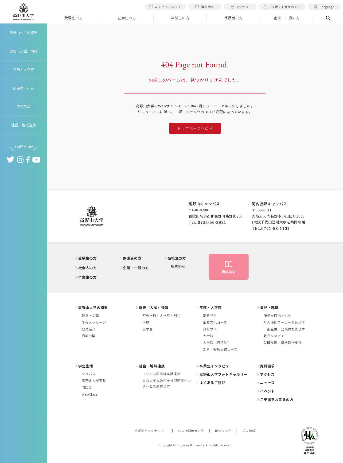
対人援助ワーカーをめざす (284, 322)
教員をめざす (274, 335)
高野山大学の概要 (23, 32)
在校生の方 (177, 258)
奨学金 (147, 329)
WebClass (89, 394)
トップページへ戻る (195, 128)
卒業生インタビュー (216, 365)
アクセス (240, 6)
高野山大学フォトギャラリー (223, 374)
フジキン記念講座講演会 (161, 373)
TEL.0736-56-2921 (207, 222)
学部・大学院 (210, 307)
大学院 (208, 335)
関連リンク (223, 430)
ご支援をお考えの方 (276, 399)
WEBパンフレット (165, 6)
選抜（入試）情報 (153, 307)
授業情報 (178, 266)
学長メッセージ (94, 322)
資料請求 (204, 6)
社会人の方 (87, 267)
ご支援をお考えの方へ (282, 6)
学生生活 (85, 365)
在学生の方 (127, 17)
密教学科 (210, 315)
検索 (328, 17)
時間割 (87, 387)
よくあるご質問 (212, 382)
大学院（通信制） (217, 342)
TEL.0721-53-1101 (271, 228)
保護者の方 (233, 17)
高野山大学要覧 (94, 380)
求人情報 (248, 430)
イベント (267, 391)
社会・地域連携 (152, 365)
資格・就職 (269, 307)
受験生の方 (73, 17)
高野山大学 (23, 12)
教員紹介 (89, 329)
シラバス (89, 373)
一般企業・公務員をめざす (284, 329)
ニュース (267, 382)
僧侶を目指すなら (277, 315)
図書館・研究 (23, 88)
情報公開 (89, 335)
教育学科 (210, 329)
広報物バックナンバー (151, 430)
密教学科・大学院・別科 (161, 315)
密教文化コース (215, 322)
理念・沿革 (90, 315)
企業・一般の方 (287, 17)
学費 (145, 322)
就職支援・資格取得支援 (283, 342)
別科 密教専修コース (220, 349)
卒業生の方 (180, 17)
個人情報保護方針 (191, 430)
